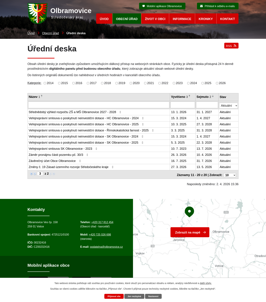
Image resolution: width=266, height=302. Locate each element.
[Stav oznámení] (228, 104)
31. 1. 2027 (204, 111)
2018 (107, 83)
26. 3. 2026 (179, 154)
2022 (165, 83)
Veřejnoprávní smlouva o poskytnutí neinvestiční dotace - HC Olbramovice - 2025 (87, 123)
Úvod (31, 33)
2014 (50, 83)
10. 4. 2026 (204, 154)
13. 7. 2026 (204, 148)
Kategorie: (34, 83)
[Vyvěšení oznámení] (183, 105)
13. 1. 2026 (179, 111)
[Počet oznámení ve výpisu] (230, 173)
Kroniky (206, 19)
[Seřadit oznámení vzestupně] (42, 95)
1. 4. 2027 (203, 117)
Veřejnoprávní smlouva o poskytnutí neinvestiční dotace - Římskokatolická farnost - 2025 (92, 130)
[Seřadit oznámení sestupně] (42, 96)
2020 (136, 83)
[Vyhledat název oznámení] (99, 105)
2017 (93, 83)
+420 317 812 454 (102, 220)
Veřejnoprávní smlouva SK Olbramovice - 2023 (63, 148)
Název (34, 97)
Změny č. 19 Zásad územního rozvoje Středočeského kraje (72, 166)
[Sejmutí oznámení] (207, 105)
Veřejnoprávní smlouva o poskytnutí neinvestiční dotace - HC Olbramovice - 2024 (87, 117)
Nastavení (155, 296)
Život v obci (155, 19)
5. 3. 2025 (178, 142)
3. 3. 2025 (178, 130)
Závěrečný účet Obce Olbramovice (55, 160)
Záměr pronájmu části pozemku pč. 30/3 (59, 154)
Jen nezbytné (134, 296)
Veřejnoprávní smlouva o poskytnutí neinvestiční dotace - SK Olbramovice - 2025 (87, 142)
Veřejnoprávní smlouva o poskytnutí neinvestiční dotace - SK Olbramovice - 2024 (87, 136)
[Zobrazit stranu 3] (40, 173)
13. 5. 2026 (204, 166)
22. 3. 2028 (204, 142)
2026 (222, 83)
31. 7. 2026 (204, 160)
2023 (179, 83)
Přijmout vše (112, 296)
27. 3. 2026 (179, 166)
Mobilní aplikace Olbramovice (164, 6)
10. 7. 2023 (179, 148)
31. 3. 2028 (204, 130)
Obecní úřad (50, 33)
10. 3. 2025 (179, 123)
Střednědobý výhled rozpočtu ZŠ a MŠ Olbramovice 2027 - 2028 (75, 111)
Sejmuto (204, 97)
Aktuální (225, 111)
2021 (150, 83)
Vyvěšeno (179, 97)
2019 (121, 83)
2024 (193, 83)
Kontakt (227, 19)
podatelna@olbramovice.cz (106, 245)
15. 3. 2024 (179, 117)
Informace (182, 19)
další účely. (206, 282)
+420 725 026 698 (100, 232)
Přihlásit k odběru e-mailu (220, 6)
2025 (208, 83)
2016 (78, 83)
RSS (231, 48)
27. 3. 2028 (204, 123)
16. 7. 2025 (179, 160)
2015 (64, 83)
